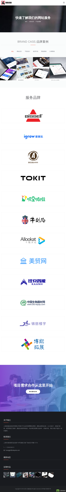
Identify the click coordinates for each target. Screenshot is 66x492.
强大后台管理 (55, 80)
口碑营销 (52, 51)
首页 (26, 21)
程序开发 (35, 51)
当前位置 (31, 21)
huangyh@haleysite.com (13, 450)
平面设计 (27, 51)
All (12, 51)
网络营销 (43, 51)
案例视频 (21, 80)
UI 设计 (37, 80)
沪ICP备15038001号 (46, 489)
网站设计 (19, 51)
